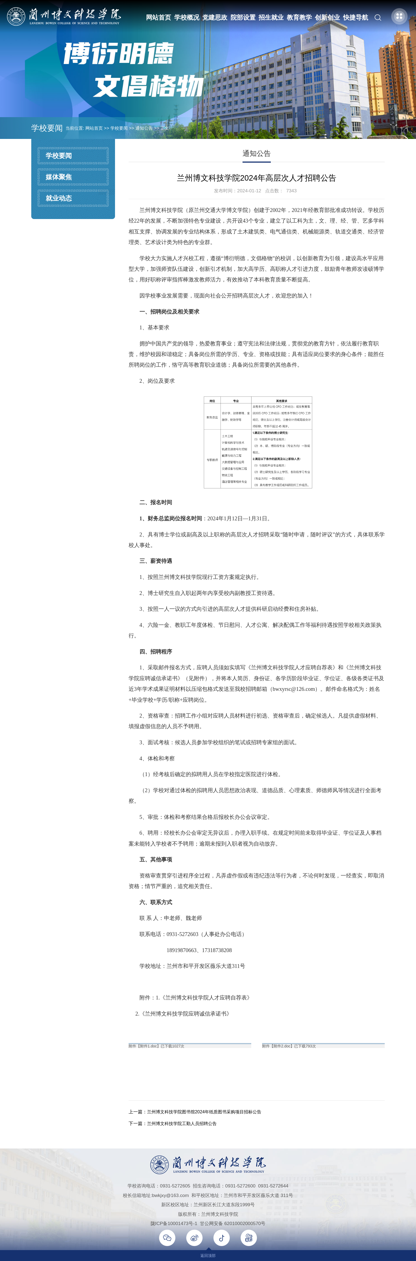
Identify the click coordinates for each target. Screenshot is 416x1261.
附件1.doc (148, 1046)
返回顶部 (208, 1255)
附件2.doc (282, 1046)
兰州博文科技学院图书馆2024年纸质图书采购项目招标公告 (207, 1111)
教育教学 (298, 17)
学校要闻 (119, 128)
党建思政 (214, 17)
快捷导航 (355, 17)
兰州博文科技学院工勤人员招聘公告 (184, 1123)
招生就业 (270, 17)
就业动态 (59, 198)
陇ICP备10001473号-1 (174, 1223)
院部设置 (242, 17)
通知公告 (144, 128)
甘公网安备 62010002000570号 (232, 1223)
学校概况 (186, 17)
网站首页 (158, 17)
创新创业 (327, 17)
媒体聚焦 (59, 177)
